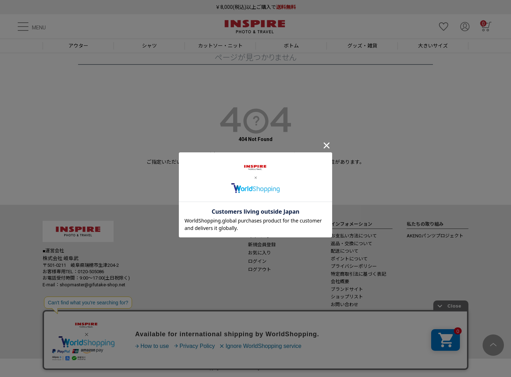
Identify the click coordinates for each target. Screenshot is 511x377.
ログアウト (259, 269)
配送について (344, 251)
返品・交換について (351, 243)
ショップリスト (347, 296)
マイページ (259, 236)
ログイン (257, 261)
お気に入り (259, 252)
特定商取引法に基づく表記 (358, 274)
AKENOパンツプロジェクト (435, 235)
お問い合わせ (344, 304)
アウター (78, 46)
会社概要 (340, 281)
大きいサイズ (433, 46)
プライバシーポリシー (354, 266)
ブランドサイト (347, 289)
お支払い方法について (354, 235)
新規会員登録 (262, 244)
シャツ (149, 46)
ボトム (291, 46)
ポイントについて (349, 258)
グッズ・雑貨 (362, 46)
